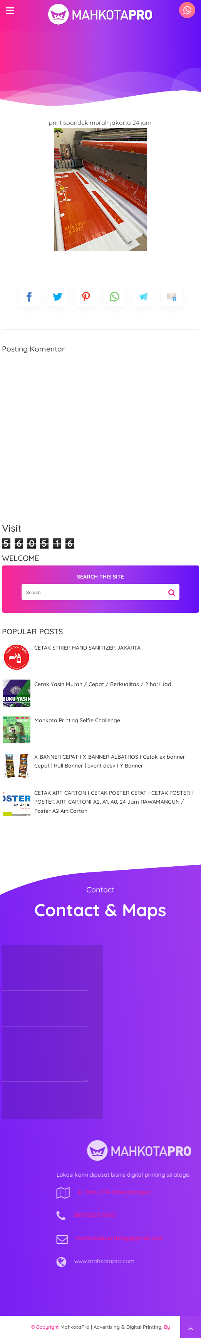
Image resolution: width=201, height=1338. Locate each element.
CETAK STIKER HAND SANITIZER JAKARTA (87, 647)
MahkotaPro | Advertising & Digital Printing (110, 1327)
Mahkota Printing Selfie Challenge (77, 720)
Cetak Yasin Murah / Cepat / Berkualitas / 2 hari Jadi (103, 684)
